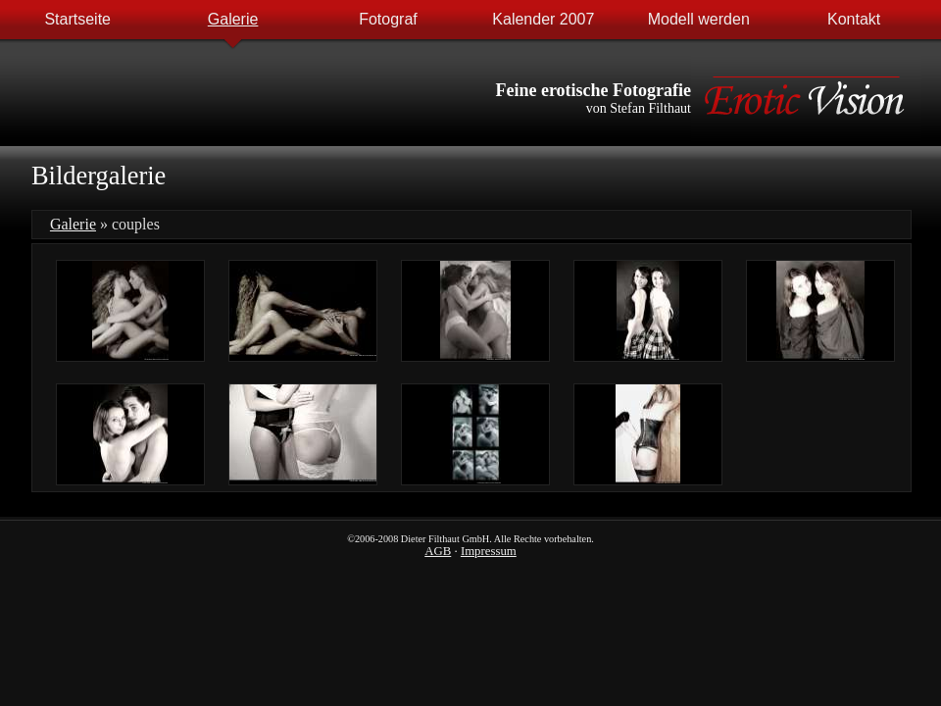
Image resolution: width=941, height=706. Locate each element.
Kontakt (853, 19)
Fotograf (388, 19)
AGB (437, 551)
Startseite (77, 19)
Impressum (489, 551)
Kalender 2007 (543, 19)
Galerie (233, 19)
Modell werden (699, 19)
